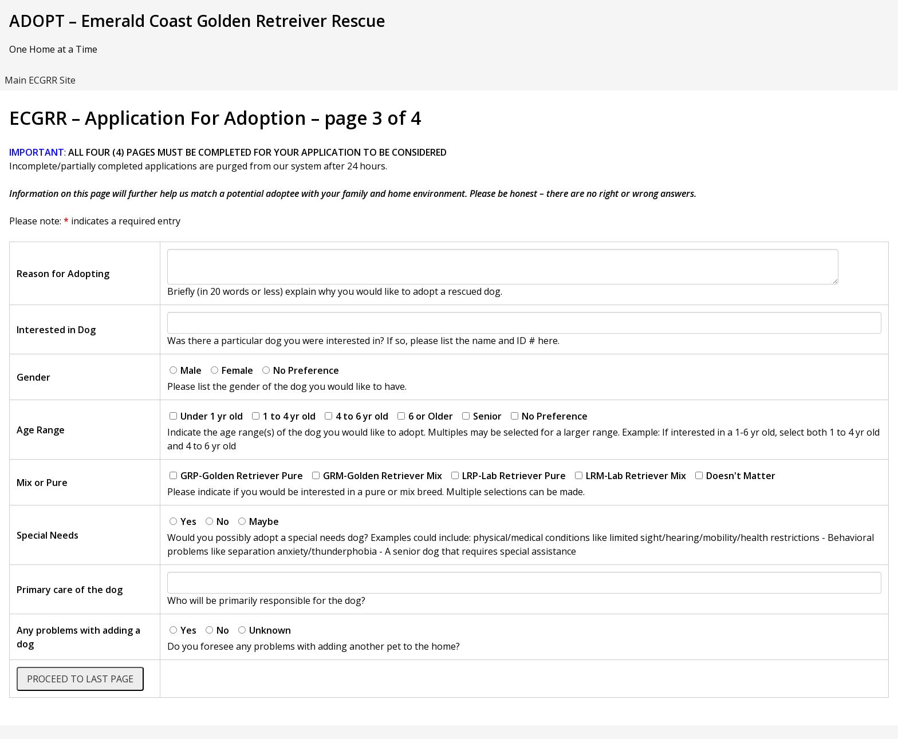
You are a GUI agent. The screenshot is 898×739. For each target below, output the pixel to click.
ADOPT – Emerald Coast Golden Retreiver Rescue (197, 20)
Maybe (258, 521)
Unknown (264, 630)
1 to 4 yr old (284, 416)
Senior (482, 416)
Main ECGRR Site (40, 80)
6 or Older (425, 416)
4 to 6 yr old (356, 416)
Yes (183, 521)
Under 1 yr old (206, 416)
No (217, 521)
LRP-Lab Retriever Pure (508, 475)
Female (232, 370)
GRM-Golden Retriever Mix (377, 475)
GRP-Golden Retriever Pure (236, 475)
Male (186, 370)
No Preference (300, 370)
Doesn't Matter (735, 475)
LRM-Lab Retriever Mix (630, 475)
